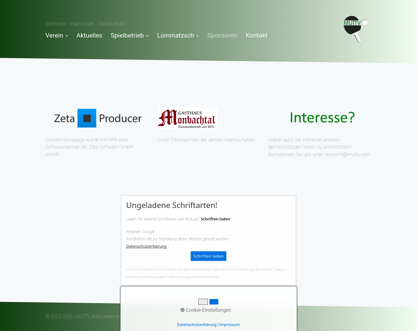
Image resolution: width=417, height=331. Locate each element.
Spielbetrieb (130, 35)
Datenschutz (111, 23)
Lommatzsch (178, 35)
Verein (57, 35)
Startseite (56, 23)
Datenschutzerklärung (146, 246)
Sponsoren (222, 35)
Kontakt (256, 35)
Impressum (82, 23)
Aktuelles (90, 35)
